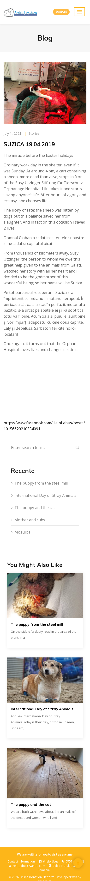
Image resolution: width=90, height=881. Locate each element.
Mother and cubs (29, 520)
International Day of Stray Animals (45, 495)
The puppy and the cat (34, 507)
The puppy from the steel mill (41, 483)
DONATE (61, 11)
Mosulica (22, 532)
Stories (34, 133)
